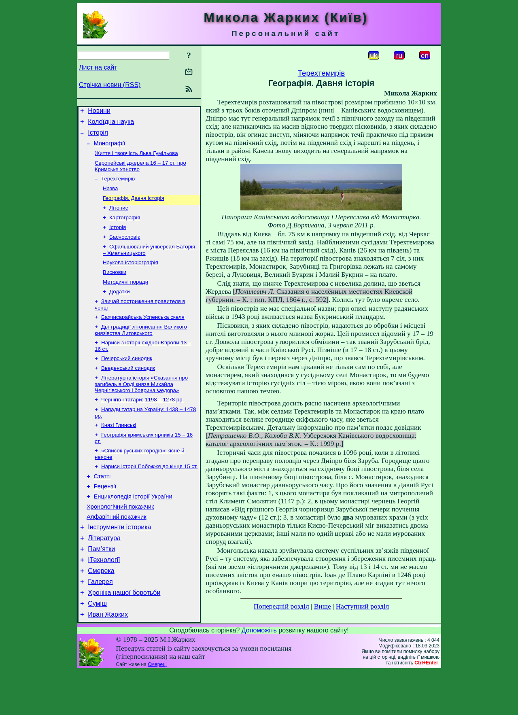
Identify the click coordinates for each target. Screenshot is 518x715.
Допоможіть (259, 673)
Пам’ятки (101, 585)
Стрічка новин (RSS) (109, 84)
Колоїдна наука (111, 124)
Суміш (97, 646)
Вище (322, 606)
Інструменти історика (119, 561)
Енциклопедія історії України (133, 527)
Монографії (109, 148)
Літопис (118, 217)
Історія (98, 136)
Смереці (157, 708)
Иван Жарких (108, 658)
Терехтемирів (118, 186)
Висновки (114, 287)
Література (104, 573)
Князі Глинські (118, 449)
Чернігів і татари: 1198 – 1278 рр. (142, 422)
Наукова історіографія (130, 276)
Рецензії (105, 515)
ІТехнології (104, 597)
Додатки (119, 308)
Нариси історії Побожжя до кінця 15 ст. (149, 493)
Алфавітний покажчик (116, 549)
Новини (99, 111)
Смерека (101, 609)
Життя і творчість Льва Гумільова (136, 159)
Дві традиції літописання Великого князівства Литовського (141, 348)
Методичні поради (125, 297)
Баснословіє (124, 249)
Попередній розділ (281, 606)
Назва (110, 196)
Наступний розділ (362, 606)
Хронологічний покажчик (120, 538)
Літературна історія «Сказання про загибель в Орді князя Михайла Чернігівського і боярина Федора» (141, 406)
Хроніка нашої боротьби (124, 633)
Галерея (100, 621)
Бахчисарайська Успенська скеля (143, 335)
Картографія (124, 228)
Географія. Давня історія (133, 207)
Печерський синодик (126, 379)
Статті (102, 504)
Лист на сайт (98, 67)
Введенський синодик (128, 389)
